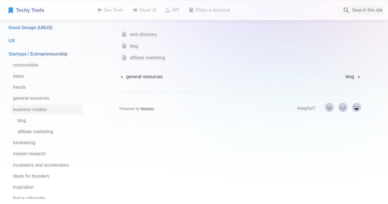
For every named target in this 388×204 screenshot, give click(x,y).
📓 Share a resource (209, 10)
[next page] (353, 76)
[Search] (362, 10)
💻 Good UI (144, 10)
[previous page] (141, 76)
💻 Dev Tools (110, 10)
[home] (48, 10)
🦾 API (172, 10)
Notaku (147, 109)
